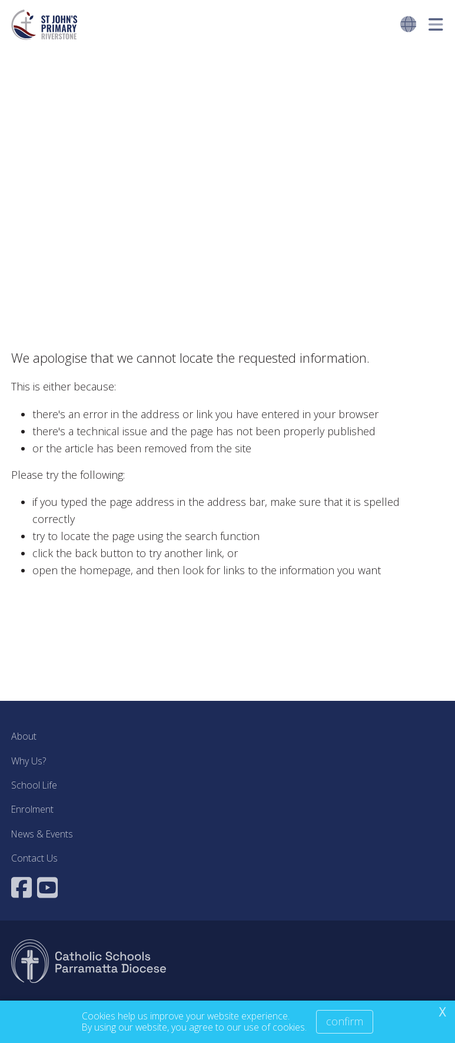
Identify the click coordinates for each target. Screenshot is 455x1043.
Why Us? (28, 760)
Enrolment (32, 809)
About (23, 736)
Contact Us (34, 858)
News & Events (42, 833)
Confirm (344, 1021)
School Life (34, 785)
